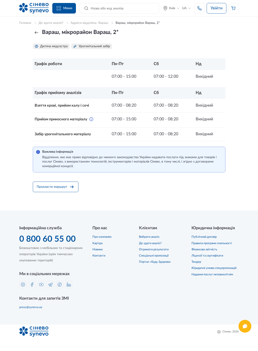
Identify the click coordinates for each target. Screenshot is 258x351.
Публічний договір (204, 236)
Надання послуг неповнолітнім (212, 274)
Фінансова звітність (204, 249)
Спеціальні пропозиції (154, 255)
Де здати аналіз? (150, 243)
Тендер (196, 261)
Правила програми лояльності (211, 243)
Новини (97, 249)
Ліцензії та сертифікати (207, 255)
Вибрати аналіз (149, 236)
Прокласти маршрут (56, 187)
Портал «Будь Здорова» (155, 261)
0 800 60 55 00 (47, 239)
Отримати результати (154, 249)
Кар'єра (97, 243)
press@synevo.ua (30, 307)
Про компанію (101, 236)
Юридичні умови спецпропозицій (213, 268)
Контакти (98, 255)
